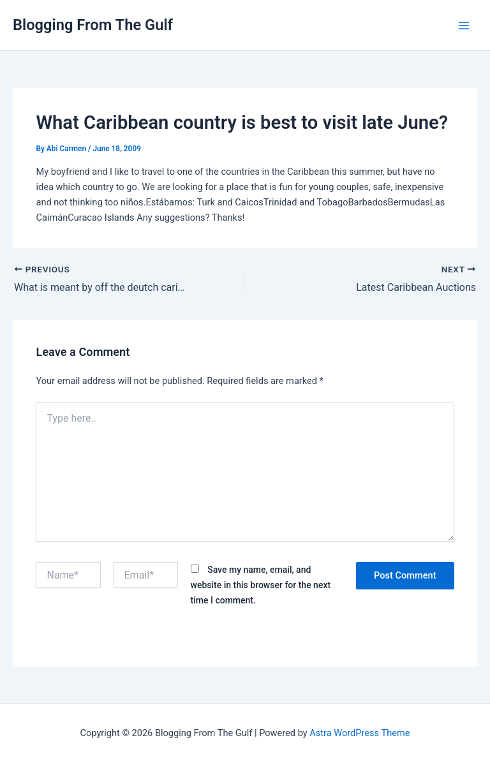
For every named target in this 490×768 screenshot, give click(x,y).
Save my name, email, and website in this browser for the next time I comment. (261, 585)
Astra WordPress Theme (359, 733)
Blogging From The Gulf (93, 25)
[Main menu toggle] (463, 25)
